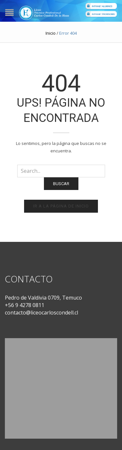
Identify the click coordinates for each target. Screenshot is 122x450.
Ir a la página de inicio (61, 206)
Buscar (61, 183)
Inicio (51, 33)
